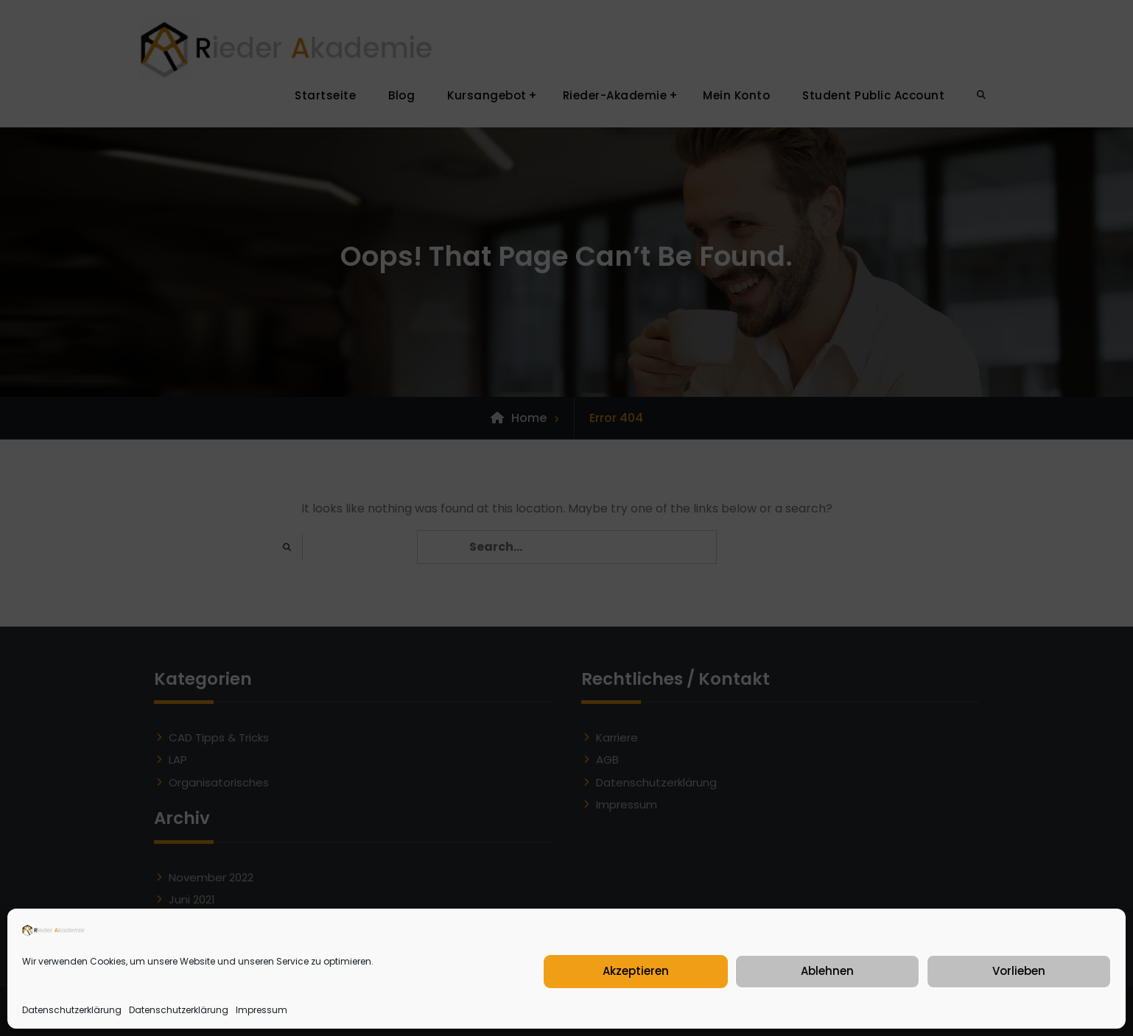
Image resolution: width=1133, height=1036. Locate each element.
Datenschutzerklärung (72, 1010)
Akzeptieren (636, 971)
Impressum (261, 1010)
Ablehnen (827, 971)
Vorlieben (1018, 971)
